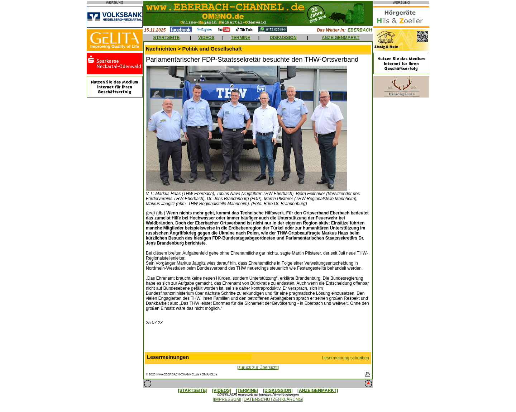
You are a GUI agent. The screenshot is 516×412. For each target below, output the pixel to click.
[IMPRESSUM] (227, 399)
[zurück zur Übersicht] (258, 367)
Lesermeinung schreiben (345, 357)
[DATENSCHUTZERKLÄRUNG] (272, 399)
